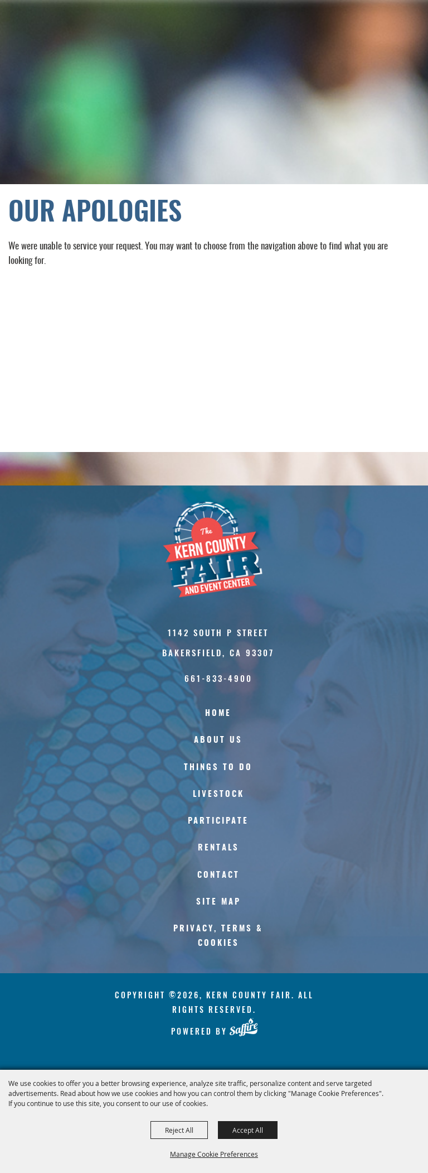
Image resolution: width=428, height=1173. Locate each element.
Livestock (218, 794)
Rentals (218, 848)
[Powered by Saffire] (243, 1027)
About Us (218, 740)
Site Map (218, 902)
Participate (218, 821)
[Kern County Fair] (218, 549)
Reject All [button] (179, 1130)
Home (218, 713)
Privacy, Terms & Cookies (218, 936)
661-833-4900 (218, 678)
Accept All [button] (247, 1130)
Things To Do (218, 767)
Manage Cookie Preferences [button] (214, 1154)
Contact (218, 875)
